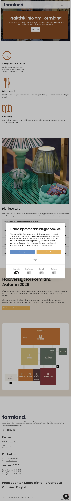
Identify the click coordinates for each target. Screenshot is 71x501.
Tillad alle (48, 252)
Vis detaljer (35, 260)
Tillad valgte (22, 252)
